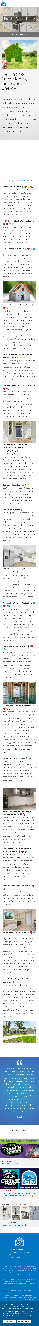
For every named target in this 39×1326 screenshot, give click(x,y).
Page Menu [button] (18, 34)
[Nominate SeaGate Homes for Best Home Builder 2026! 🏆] (19, 1178)
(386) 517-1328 (15, 1258)
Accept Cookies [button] (24, 1322)
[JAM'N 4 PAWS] (19, 1148)
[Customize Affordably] (19, 1210)
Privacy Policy (9, 1321)
